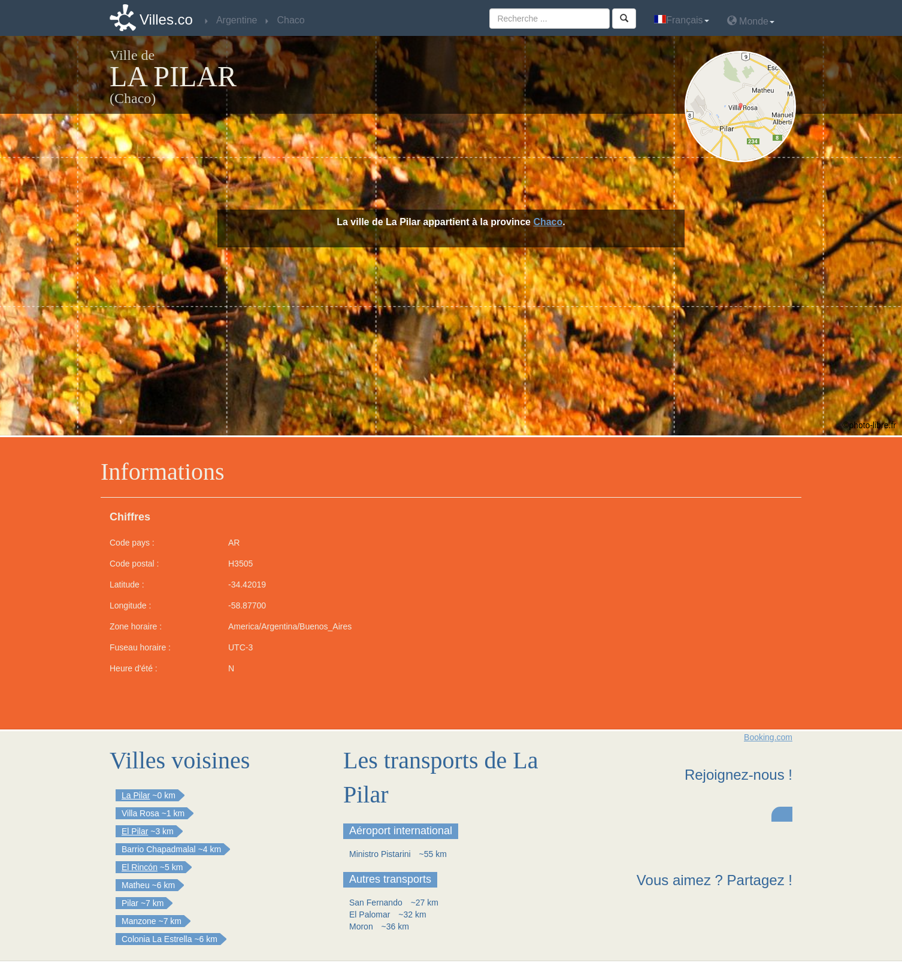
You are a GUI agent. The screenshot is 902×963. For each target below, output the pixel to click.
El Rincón (140, 867)
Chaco (547, 222)
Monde (750, 20)
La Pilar (136, 795)
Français (681, 20)
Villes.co (166, 19)
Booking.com (768, 737)
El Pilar (135, 831)
